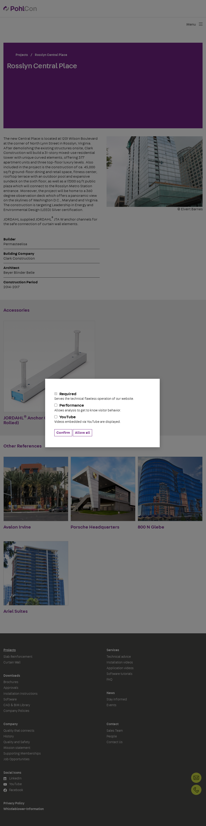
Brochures (10, 682)
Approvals (10, 687)
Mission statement (16, 748)
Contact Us (115, 742)
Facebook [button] (13, 790)
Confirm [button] (63, 432)
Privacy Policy (13, 803)
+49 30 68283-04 (196, 790)
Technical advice (119, 656)
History (8, 736)
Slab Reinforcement (17, 656)
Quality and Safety (16, 742)
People (112, 736)
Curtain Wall (12, 662)
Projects (9, 650)
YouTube (102, 419)
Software (10, 699)
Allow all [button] (82, 432)
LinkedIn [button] (12, 778)
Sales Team (115, 730)
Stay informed (117, 699)
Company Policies (16, 711)
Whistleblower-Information (23, 809)
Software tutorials (119, 674)
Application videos (120, 668)
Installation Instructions (20, 693)
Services (113, 650)
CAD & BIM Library (16, 705)
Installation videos (120, 662)
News (111, 693)
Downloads (11, 675)
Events (111, 705)
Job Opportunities (16, 759)
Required (102, 396)
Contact (112, 724)
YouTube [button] (12, 784)
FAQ (109, 679)
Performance (102, 407)
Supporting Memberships (22, 753)
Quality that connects (18, 730)
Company (10, 724)
